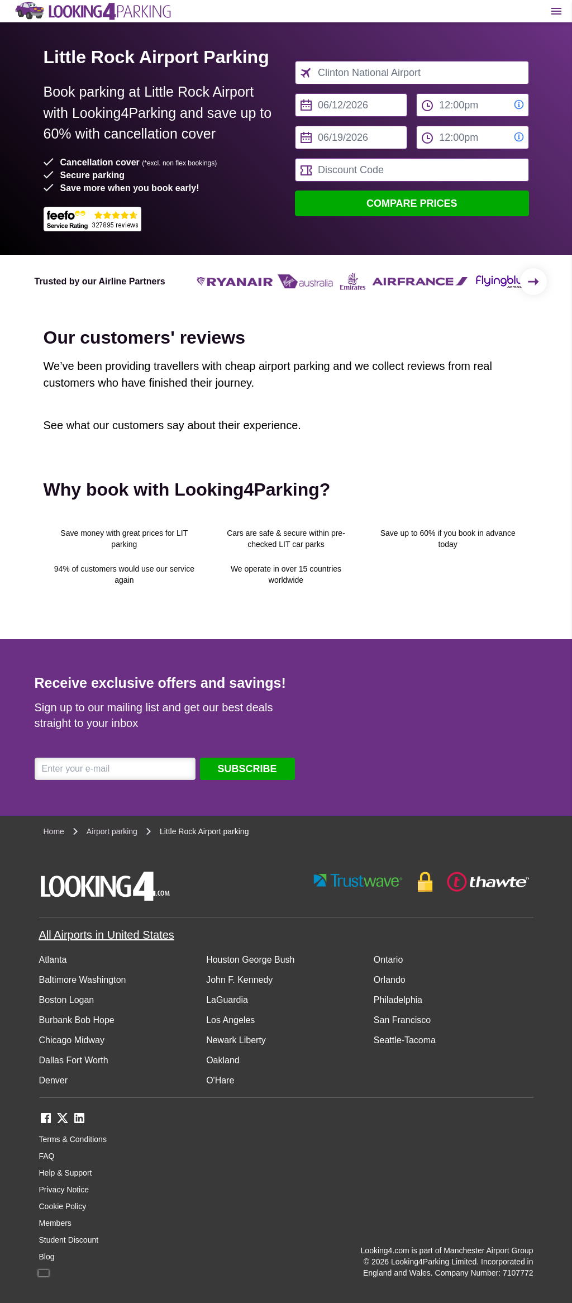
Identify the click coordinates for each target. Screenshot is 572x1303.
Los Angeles (230, 1020)
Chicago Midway (71, 1040)
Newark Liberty (236, 1040)
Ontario (388, 959)
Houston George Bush (250, 959)
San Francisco (402, 1020)
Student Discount (69, 1239)
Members (55, 1223)
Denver (53, 1080)
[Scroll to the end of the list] (533, 281)
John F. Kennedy (239, 980)
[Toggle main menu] (556, 11)
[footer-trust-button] (421, 882)
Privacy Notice (64, 1189)
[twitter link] (62, 1121)
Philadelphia (398, 1000)
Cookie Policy (63, 1206)
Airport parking (112, 831)
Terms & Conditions (73, 1139)
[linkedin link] (79, 1121)
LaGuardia (227, 1000)
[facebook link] (46, 1121)
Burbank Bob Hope (77, 1020)
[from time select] (472, 105)
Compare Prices (411, 203)
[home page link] (92, 11)
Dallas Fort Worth (73, 1060)
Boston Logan (66, 1000)
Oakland (223, 1060)
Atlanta (53, 959)
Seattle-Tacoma (405, 1040)
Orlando (390, 980)
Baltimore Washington (82, 980)
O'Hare (220, 1080)
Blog (47, 1256)
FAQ (47, 1156)
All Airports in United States (106, 935)
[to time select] (472, 137)
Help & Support (65, 1172)
